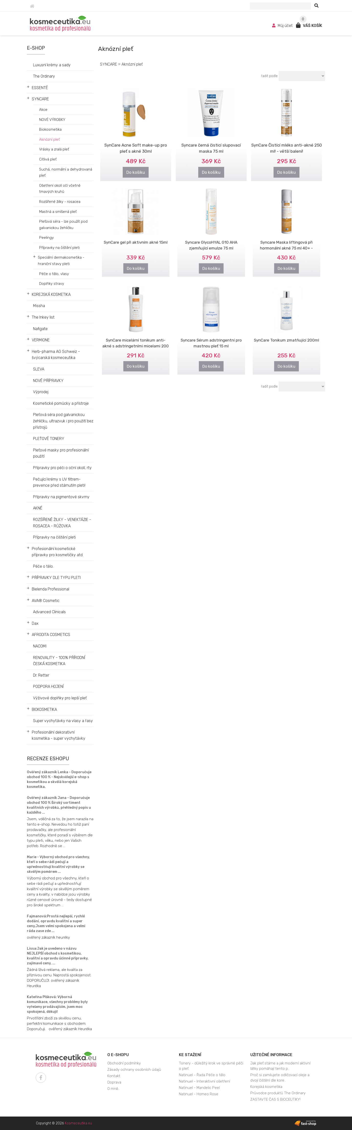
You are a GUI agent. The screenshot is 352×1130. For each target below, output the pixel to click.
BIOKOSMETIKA (44, 709)
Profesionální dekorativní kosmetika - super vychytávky (58, 735)
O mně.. (113, 1088)
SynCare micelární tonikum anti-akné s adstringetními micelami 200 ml (135, 339)
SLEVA (38, 369)
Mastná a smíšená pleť (58, 211)
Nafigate (40, 328)
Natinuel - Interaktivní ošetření (204, 1081)
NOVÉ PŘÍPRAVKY (48, 380)
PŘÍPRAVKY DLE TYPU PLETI (56, 577)
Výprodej (40, 392)
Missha (39, 305)
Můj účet (283, 25)
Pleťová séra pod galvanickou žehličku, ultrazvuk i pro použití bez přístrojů (63, 420)
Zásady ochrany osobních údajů (134, 1069)
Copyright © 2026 (64, 1123)
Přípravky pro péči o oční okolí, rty (62, 467)
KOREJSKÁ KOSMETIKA (51, 294)
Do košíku (135, 172)
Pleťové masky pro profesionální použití (61, 453)
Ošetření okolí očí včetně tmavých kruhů (59, 188)
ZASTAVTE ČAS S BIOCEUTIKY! (275, 1099)
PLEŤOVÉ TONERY (48, 438)
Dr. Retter (41, 675)
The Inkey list (43, 317)
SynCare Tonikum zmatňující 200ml (286, 336)
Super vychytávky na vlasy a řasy (63, 720)
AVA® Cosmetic (45, 600)
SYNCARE (40, 99)
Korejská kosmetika (266, 1086)
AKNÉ (37, 508)
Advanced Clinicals (49, 612)
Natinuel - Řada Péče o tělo (202, 1075)
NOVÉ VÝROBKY (52, 119)
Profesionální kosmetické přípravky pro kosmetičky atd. (57, 551)
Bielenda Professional (50, 589)
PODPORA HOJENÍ (48, 686)
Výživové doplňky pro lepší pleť (60, 698)
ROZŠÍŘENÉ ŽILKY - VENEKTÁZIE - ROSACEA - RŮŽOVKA (62, 522)
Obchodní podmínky (124, 1063)
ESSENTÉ (40, 87)
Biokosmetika (50, 129)
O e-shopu (118, 1054)
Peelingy (46, 237)
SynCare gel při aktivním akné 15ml (135, 238)
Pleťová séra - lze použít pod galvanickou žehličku (63, 224)
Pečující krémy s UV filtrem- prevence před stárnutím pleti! (59, 482)
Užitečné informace (271, 1054)
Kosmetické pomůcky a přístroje (61, 403)
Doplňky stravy (51, 283)
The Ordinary (44, 76)
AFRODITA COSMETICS (51, 634)
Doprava (114, 1082)
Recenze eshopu (48, 758)
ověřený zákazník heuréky (48, 937)
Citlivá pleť (47, 159)
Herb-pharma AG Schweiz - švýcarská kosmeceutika (56, 354)
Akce (43, 109)
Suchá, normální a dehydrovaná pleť (65, 172)
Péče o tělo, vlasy (54, 274)
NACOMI (39, 646)
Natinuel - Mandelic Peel (199, 1087)
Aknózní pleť (49, 139)
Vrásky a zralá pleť (54, 149)
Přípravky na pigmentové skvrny (61, 497)
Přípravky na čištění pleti (59, 247)
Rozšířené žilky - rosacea (59, 201)
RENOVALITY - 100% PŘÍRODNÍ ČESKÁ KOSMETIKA (59, 660)
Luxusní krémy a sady (52, 65)
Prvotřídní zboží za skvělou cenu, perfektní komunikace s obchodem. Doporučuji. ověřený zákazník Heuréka (59, 1023)
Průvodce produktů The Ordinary (278, 1093)
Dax (35, 623)
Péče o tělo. (43, 566)
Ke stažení (190, 1054)
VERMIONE (41, 340)
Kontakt (113, 1076)
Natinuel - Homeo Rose (198, 1094)
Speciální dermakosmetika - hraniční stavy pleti (61, 260)
